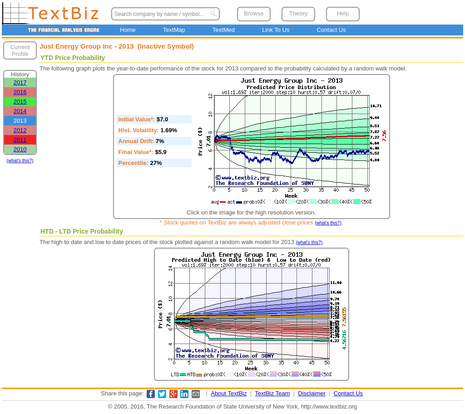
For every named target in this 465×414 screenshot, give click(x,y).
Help (343, 13)
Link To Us (275, 29)
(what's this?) (20, 160)
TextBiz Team (272, 393)
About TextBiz (229, 393)
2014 (20, 111)
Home (128, 29)
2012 (20, 130)
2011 (20, 139)
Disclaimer (312, 393)
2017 (20, 82)
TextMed (224, 29)
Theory (298, 13)
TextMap (174, 29)
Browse (253, 13)
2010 (20, 149)
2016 (20, 92)
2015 (20, 101)
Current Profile (20, 50)
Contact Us (331, 29)
